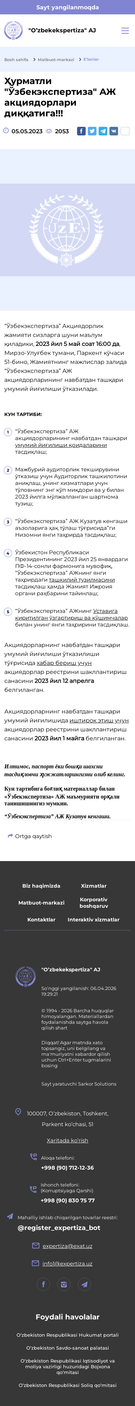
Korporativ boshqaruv (94, 902)
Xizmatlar (94, 886)
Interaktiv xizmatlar (94, 919)
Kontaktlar (41, 919)
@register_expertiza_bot (59, 1228)
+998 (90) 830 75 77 (68, 1200)
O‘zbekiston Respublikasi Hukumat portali (68, 1335)
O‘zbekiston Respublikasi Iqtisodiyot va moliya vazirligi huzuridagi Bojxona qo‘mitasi (68, 1366)
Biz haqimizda (41, 886)
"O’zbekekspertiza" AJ (70, 969)
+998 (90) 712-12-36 (67, 1167)
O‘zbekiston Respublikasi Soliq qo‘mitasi (68, 1385)
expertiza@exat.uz (68, 1246)
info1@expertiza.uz (67, 1263)
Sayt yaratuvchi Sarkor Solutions (78, 1084)
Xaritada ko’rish (67, 1140)
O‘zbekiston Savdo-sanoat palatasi (67, 1348)
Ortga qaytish (33, 836)
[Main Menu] (125, 30)
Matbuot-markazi (41, 902)
